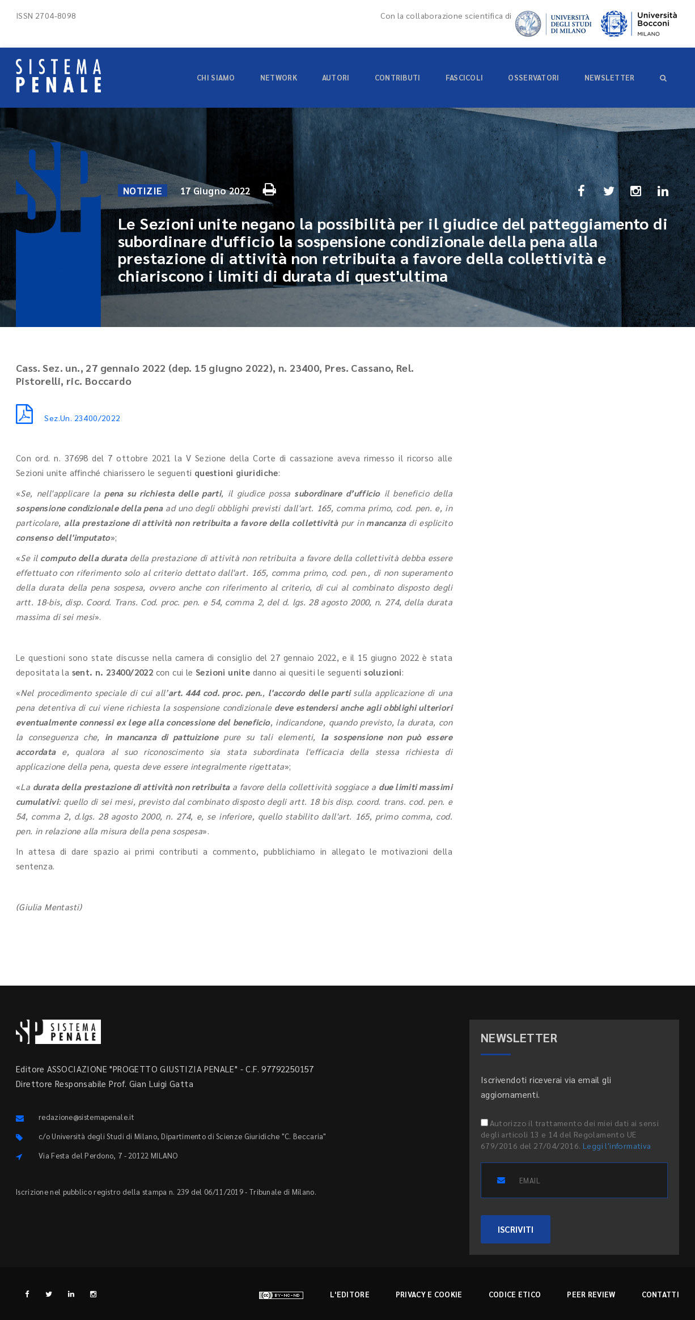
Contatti (660, 1294)
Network (278, 77)
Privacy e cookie (429, 1294)
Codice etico (515, 1294)
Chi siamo (216, 77)
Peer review (591, 1294)
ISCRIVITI (515, 1229)
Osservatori (533, 77)
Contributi (398, 77)
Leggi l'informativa (617, 1145)
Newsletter (609, 77)
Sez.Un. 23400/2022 (68, 418)
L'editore (350, 1294)
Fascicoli (465, 77)
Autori (336, 77)
